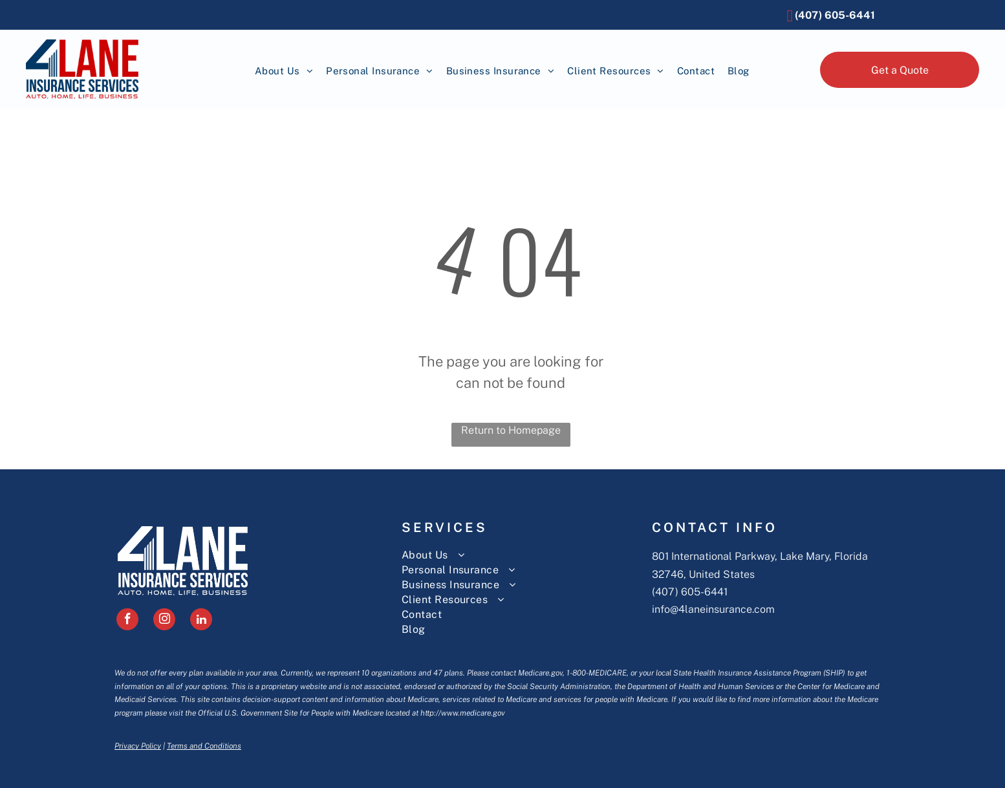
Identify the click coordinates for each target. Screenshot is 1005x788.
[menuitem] (283, 71)
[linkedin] (201, 621)
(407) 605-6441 (690, 592)
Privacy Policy (137, 746)
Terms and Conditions (204, 746)
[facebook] (127, 621)
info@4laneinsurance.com (713, 609)
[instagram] (164, 621)
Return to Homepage (511, 430)
